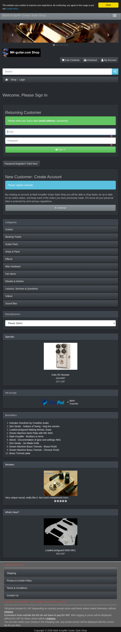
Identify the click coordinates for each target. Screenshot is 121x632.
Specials (9, 336)
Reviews (9, 464)
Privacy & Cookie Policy (19, 580)
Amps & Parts (12, 251)
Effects (9, 259)
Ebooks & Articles (14, 281)
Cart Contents (71, 60)
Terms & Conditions (17, 588)
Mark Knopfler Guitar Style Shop (24, 15)
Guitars (9, 229)
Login (22, 79)
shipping (8, 611)
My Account (108, 60)
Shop (13, 79)
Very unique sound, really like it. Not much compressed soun (36, 497)
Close (108, 5)
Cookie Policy (12, 8)
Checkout (90, 60)
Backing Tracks (13, 236)
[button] (11, 33)
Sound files (11, 303)
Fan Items (10, 274)
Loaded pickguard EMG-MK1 (60, 550)
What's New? (12, 512)
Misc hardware (13, 266)
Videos (9, 296)
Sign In (60, 149)
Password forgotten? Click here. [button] (21, 163)
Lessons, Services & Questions (21, 288)
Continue (60, 208)
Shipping (11, 573)
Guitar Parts (11, 244)
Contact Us (12, 595)
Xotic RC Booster (60, 374)
